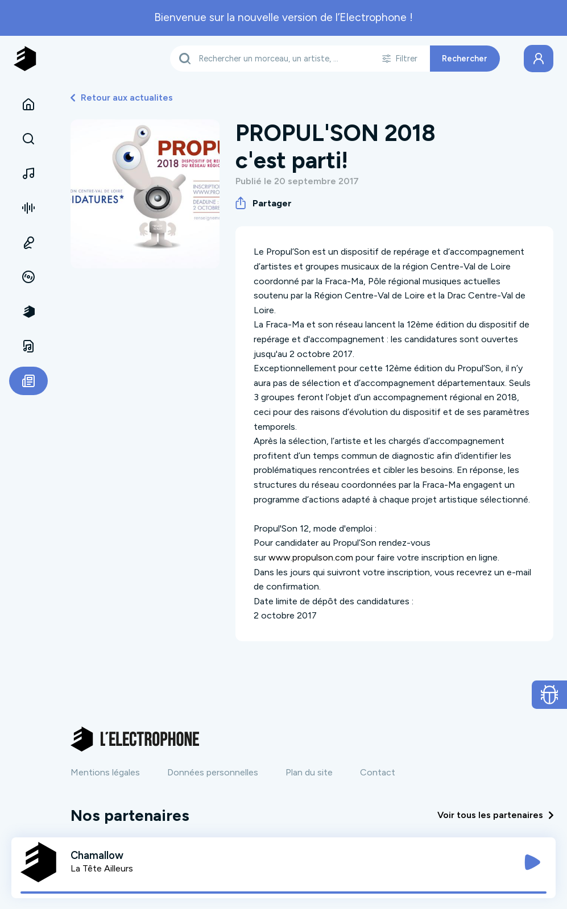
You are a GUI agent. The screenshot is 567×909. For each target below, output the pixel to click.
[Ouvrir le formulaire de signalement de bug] (550, 694)
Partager (263, 203)
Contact (377, 772)
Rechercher (464, 58)
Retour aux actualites (122, 97)
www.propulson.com (310, 557)
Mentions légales (105, 772)
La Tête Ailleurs (102, 868)
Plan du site (309, 772)
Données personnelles (212, 772)
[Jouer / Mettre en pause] (532, 862)
